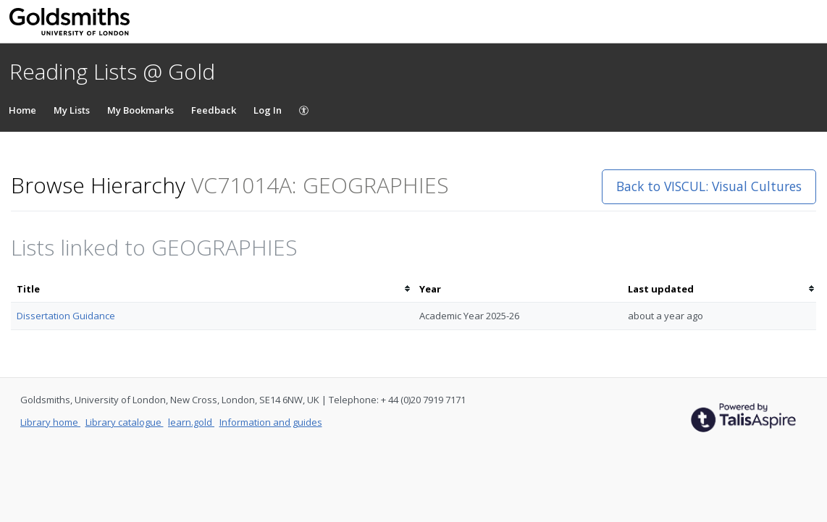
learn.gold (191, 422)
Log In (267, 110)
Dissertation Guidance (66, 315)
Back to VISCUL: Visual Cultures (709, 186)
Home (22, 110)
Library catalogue (124, 422)
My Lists (72, 110)
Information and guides (270, 422)
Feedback (213, 110)
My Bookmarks (140, 110)
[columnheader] (212, 289)
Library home (50, 422)
